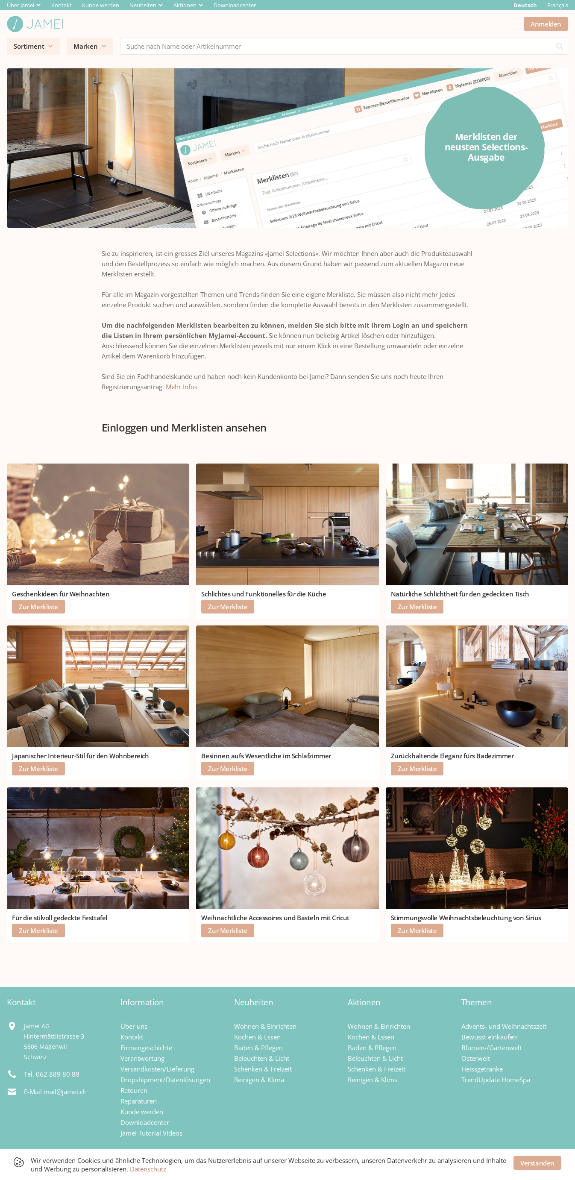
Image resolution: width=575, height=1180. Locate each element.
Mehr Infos (181, 386)
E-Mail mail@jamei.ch (55, 1091)
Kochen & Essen (257, 1037)
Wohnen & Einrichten (265, 1026)
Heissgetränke (482, 1069)
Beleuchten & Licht (261, 1058)
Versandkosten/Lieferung (157, 1069)
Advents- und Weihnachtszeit (503, 1026)
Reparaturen (138, 1101)
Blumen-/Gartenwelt (491, 1047)
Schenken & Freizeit (263, 1069)
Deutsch (525, 5)
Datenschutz (148, 1169)
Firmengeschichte (146, 1047)
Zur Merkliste (38, 606)
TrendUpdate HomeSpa (495, 1079)
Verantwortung (142, 1058)
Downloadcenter (235, 5)
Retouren (133, 1090)
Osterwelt (475, 1058)
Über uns (133, 1026)
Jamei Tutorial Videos (151, 1133)
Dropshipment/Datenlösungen (165, 1079)
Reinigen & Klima (259, 1079)
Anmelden (546, 24)
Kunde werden (100, 5)
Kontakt (61, 5)
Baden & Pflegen (258, 1047)
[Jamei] (35, 23)
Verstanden (537, 1163)
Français (557, 5)
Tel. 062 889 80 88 (51, 1074)
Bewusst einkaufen (489, 1037)
